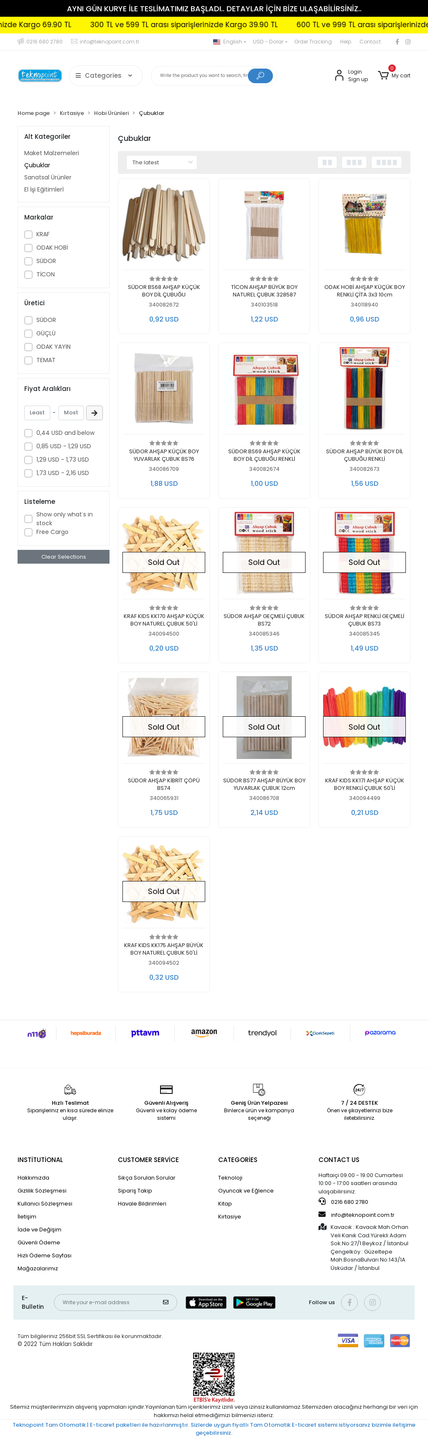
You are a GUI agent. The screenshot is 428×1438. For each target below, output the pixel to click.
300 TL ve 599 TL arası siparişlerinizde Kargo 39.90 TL (220, 25)
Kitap (225, 1204)
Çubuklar (37, 165)
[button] (394, 76)
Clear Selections (63, 557)
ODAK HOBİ (52, 247)
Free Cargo (52, 532)
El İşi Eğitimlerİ (44, 189)
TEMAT (46, 360)
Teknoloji (230, 1178)
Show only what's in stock (64, 518)
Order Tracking (313, 41)
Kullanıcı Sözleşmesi (45, 1204)
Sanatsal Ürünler (47, 177)
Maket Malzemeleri (51, 153)
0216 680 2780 (343, 1202)
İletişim (27, 1217)
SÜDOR (46, 261)
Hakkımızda (33, 1178)
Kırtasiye (229, 1217)
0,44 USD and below (65, 433)
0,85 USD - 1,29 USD (63, 446)
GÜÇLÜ (46, 333)
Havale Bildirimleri (142, 1204)
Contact (370, 41)
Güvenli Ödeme (39, 1242)
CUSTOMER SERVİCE (148, 1159)
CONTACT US (338, 1159)
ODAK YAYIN (53, 346)
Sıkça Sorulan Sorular (147, 1178)
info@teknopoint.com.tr (356, 1215)
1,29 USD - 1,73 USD (62, 459)
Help (345, 41)
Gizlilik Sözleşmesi (42, 1191)
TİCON (45, 274)
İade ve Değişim (39, 1230)
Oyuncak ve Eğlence (246, 1191)
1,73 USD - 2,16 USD (62, 473)
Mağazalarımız (38, 1268)
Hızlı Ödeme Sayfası (44, 1255)
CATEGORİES (237, 1159)
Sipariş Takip (135, 1191)
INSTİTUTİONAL (40, 1159)
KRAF (43, 234)
